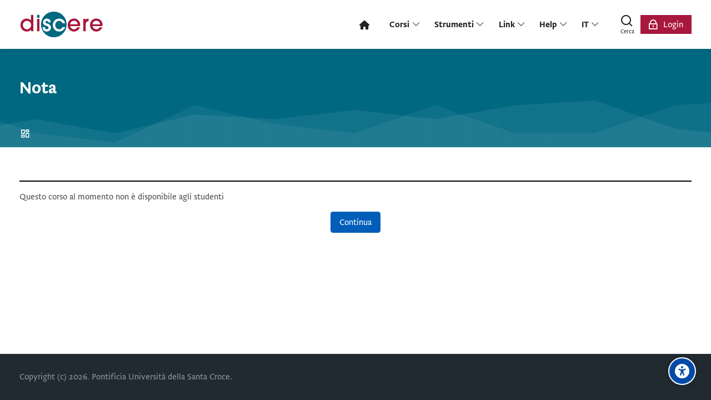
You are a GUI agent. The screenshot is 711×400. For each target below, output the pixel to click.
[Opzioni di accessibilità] (682, 371)
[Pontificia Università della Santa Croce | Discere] (61, 24)
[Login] (666, 24)
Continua (355, 222)
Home (26, 134)
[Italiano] (590, 24)
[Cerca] (627, 24)
